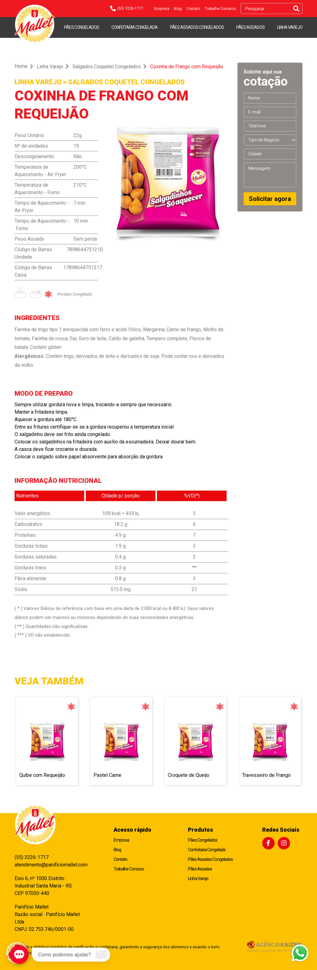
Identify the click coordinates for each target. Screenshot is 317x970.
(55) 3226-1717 (32, 857)
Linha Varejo (289, 27)
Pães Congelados (81, 27)
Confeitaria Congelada (134, 27)
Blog (178, 9)
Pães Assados (250, 27)
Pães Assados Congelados (197, 27)
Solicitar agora (270, 198)
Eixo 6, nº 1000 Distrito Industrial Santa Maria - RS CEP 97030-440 (43, 885)
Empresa (161, 9)
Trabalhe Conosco (220, 9)
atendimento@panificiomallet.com (48, 865)
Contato (193, 9)
